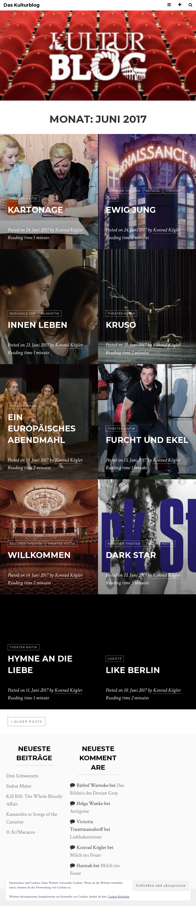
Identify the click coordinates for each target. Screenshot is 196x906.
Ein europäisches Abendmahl (42, 428)
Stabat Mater (18, 786)
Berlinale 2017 (23, 313)
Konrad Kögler (69, 230)
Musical (153, 191)
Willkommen (39, 555)
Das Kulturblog (22, 5)
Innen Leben (37, 325)
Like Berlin (133, 670)
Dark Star (131, 555)
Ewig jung (131, 210)
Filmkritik (50, 313)
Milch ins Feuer (85, 855)
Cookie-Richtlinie (118, 897)
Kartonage (35, 210)
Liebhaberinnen (86, 837)
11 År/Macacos (20, 832)
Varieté (115, 659)
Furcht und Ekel (147, 440)
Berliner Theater (124, 191)
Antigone (79, 811)
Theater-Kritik (23, 198)
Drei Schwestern (22, 776)
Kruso (121, 325)
